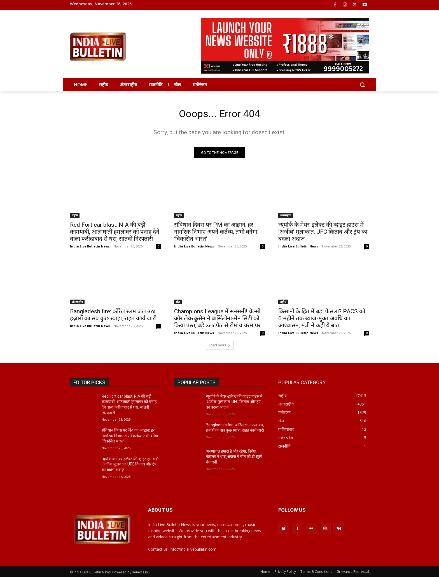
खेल (178, 303)
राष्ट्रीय (75, 217)
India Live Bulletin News (90, 248)
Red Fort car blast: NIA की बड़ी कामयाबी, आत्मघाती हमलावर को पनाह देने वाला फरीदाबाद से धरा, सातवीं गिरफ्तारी (114, 233)
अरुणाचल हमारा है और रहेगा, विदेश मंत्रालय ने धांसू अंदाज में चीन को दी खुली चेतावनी (234, 458)
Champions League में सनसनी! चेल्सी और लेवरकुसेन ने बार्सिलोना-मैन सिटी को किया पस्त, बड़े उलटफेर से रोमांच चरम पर (217, 319)
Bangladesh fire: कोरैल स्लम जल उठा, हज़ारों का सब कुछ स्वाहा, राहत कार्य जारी (113, 316)
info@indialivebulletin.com (193, 550)
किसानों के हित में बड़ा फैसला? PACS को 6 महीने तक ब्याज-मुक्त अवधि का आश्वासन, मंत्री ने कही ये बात (321, 319)
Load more (219, 346)
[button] (362, 84)
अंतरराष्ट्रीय (285, 217)
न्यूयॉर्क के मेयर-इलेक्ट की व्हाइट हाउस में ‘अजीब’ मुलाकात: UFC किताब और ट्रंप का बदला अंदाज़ (322, 233)
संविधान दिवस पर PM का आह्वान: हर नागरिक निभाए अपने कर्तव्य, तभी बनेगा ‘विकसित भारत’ (215, 233)
